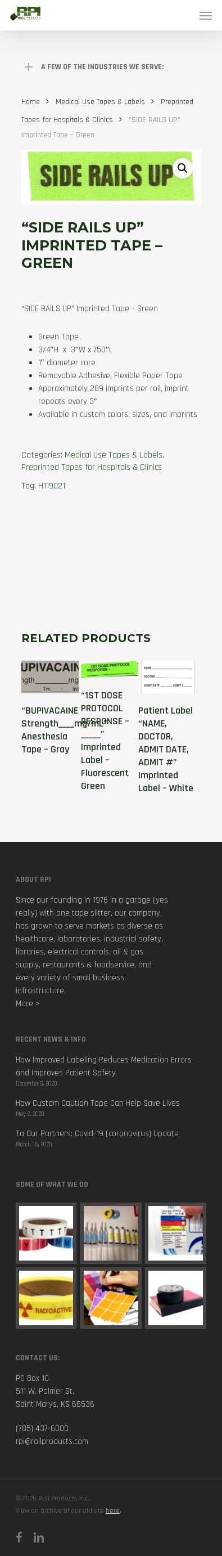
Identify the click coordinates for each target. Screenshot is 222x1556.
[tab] (111, 543)
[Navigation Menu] (206, 15)
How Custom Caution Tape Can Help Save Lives (98, 1103)
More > (28, 1003)
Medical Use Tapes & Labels (100, 102)
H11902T (52, 486)
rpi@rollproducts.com (52, 1441)
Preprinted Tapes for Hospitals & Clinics (91, 467)
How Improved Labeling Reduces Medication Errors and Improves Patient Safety (104, 1066)
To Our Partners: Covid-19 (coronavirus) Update (97, 1133)
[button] (183, 168)
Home (30, 102)
